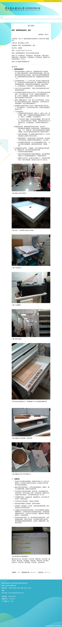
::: (12, 21)
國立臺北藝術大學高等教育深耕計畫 (52, 1)
